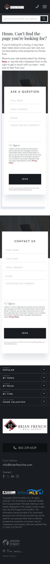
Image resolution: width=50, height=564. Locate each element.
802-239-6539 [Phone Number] (27, 448)
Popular (8, 370)
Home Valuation (14, 402)
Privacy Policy (13, 190)
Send (25, 179)
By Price (8, 386)
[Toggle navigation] (45, 6)
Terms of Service (24, 190)
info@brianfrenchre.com (17, 465)
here (4, 61)
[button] (43, 18)
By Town (8, 378)
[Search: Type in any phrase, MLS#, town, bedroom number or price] (21, 19)
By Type (8, 394)
